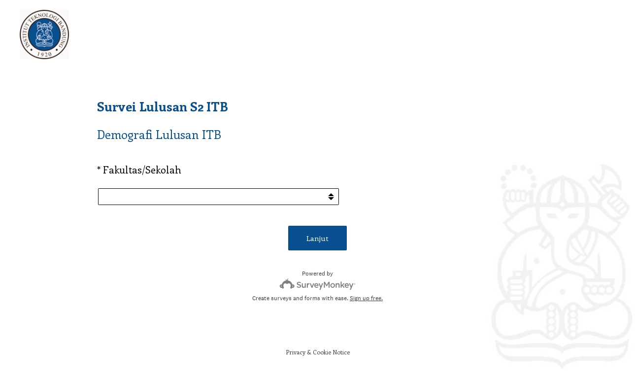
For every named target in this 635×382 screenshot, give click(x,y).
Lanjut (317, 238)
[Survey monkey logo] (317, 284)
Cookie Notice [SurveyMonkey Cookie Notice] (331, 352)
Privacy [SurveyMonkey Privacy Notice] (295, 352)
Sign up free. (366, 298)
